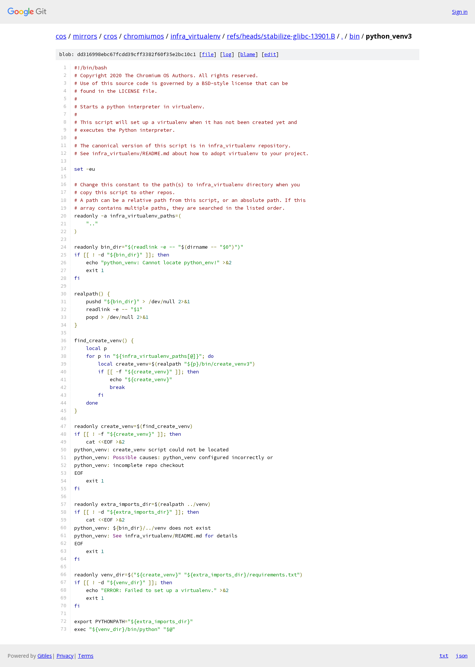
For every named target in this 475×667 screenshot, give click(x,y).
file (208, 54)
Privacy (64, 655)
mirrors (85, 36)
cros (110, 36)
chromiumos (144, 36)
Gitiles (44, 655)
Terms (86, 655)
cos (61, 36)
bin (354, 36)
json (462, 655)
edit (270, 54)
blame (247, 54)
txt (443, 655)
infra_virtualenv (195, 36)
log (227, 54)
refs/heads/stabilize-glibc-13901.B (281, 36)
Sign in (460, 11)
